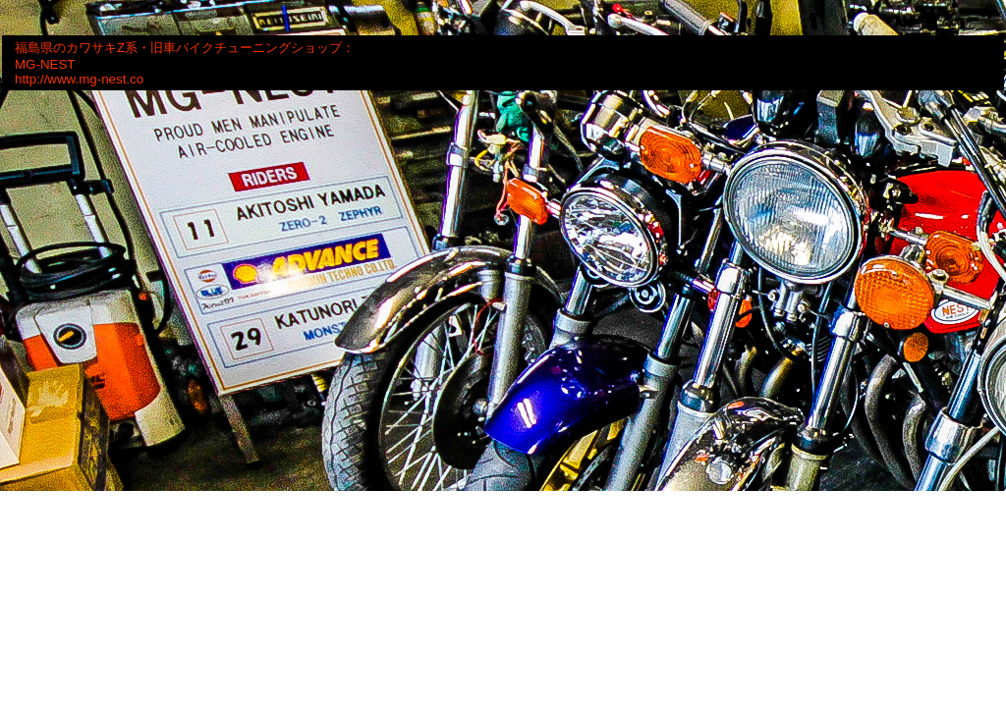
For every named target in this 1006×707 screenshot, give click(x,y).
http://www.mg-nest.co (79, 79)
